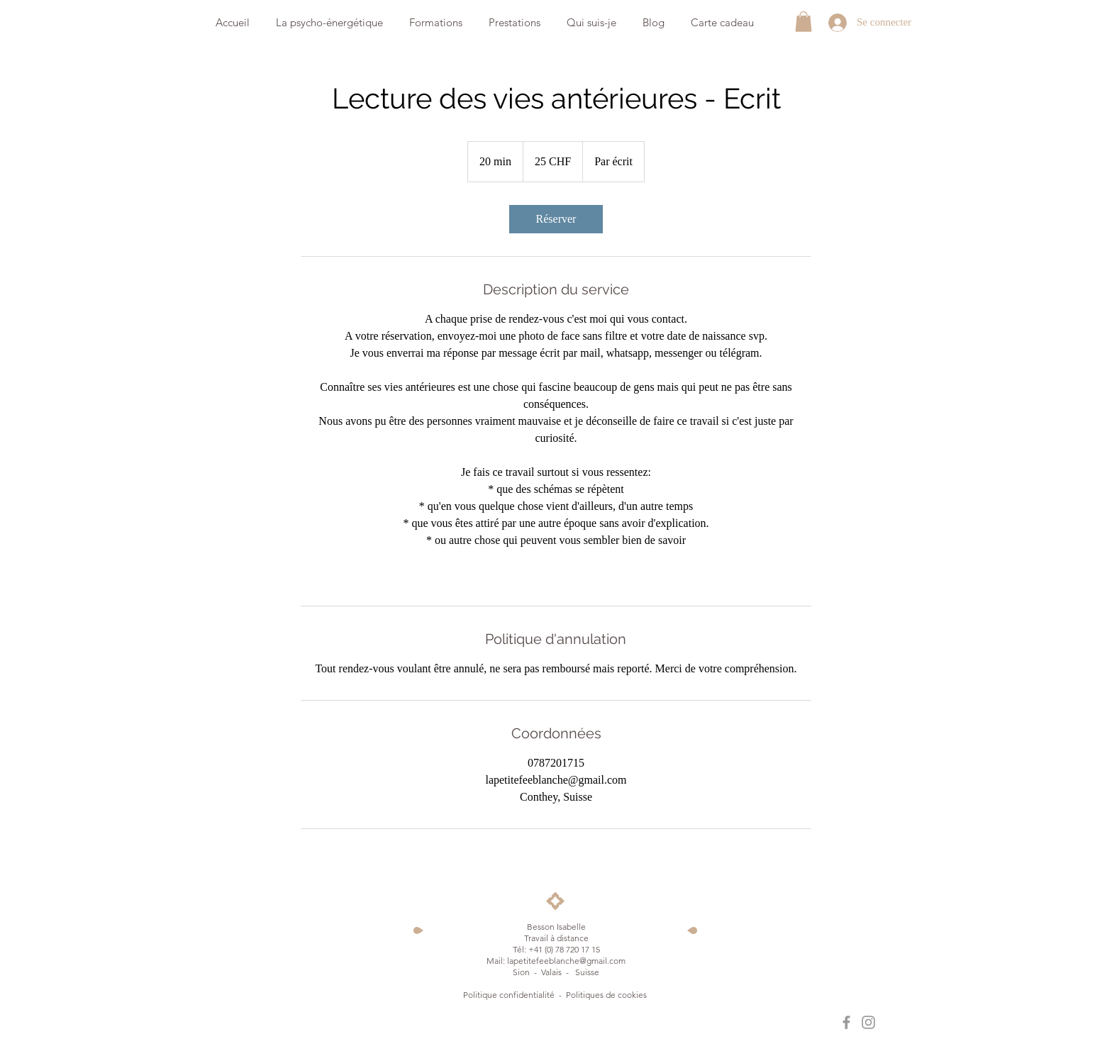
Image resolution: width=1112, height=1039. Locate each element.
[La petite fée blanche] (846, 1022)
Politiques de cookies (607, 994)
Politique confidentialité (509, 994)
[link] (556, 219)
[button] (803, 21)
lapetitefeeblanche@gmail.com (566, 960)
